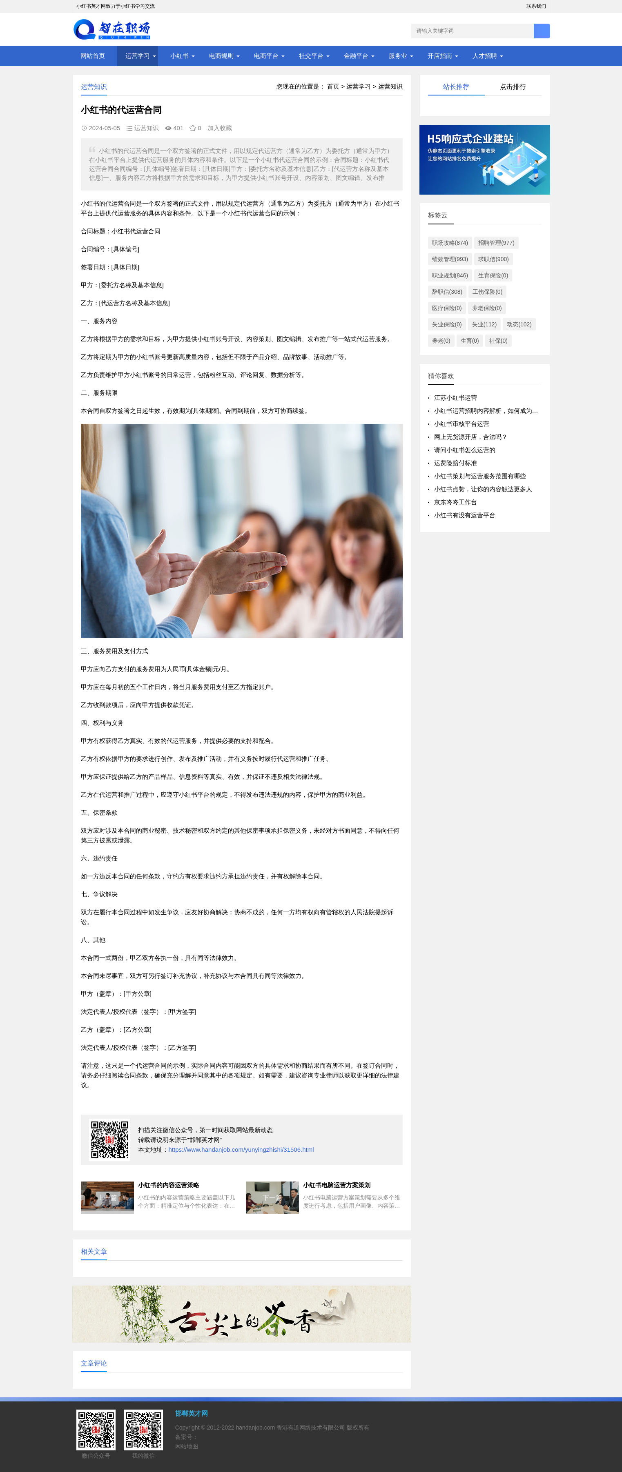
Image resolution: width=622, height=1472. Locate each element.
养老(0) (441, 340)
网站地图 (186, 1446)
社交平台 (311, 55)
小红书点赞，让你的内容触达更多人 (483, 488)
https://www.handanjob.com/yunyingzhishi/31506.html (241, 1149)
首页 (333, 86)
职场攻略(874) (450, 242)
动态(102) (519, 324)
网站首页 (92, 55)
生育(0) (470, 340)
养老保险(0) (487, 308)
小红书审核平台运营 (461, 423)
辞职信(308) (447, 291)
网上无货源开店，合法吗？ (471, 436)
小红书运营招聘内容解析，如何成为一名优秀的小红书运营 (513, 410)
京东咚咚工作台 (455, 502)
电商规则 (221, 55)
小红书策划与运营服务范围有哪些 (480, 475)
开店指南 (440, 55)
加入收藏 (219, 127)
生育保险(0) (493, 275)
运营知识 (390, 86)
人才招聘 (485, 55)
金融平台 (356, 55)
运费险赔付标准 (455, 462)
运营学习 (137, 55)
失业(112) (484, 324)
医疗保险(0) (447, 308)
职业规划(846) (450, 275)
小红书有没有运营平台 (464, 515)
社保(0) (498, 340)
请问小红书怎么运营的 (464, 449)
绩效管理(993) (450, 259)
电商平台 (266, 55)
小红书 (179, 55)
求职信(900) (493, 259)
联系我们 (536, 6)
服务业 (398, 55)
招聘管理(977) (496, 242)
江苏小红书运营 (455, 397)
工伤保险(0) (487, 291)
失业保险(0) (447, 324)
